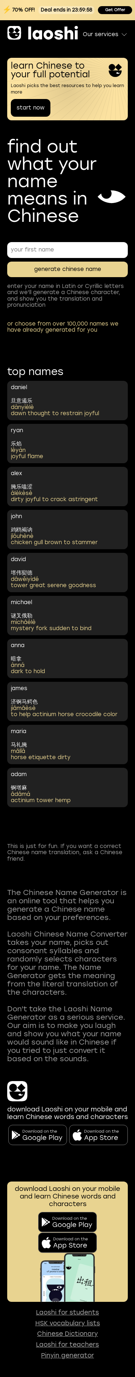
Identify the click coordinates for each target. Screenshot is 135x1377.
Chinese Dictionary (67, 1333)
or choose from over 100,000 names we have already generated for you (62, 326)
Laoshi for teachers (67, 1344)
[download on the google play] (67, 1222)
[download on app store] (67, 1242)
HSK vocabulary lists (67, 1323)
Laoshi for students (67, 1312)
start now (31, 107)
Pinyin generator (67, 1355)
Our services (105, 34)
